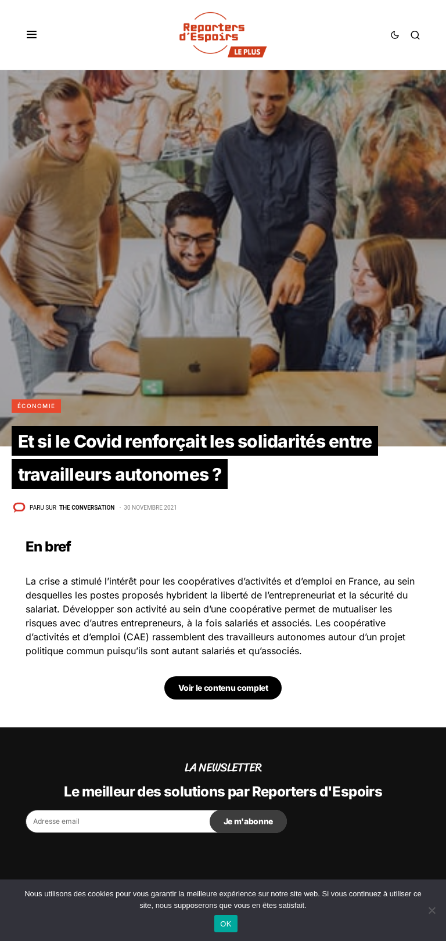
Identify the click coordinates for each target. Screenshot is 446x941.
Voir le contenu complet (223, 688)
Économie (36, 405)
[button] (32, 35)
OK (225, 924)
